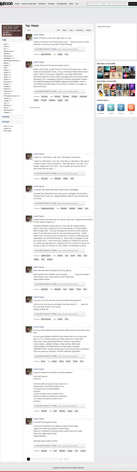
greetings (44, 289)
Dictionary (41, 4)
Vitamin (6, 72)
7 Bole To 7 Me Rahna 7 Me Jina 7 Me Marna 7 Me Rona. (57, 157)
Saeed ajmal (8, 110)
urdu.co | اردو (8, 126)
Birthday (64, 208)
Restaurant (7, 56)
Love (5, 93)
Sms (66, 54)
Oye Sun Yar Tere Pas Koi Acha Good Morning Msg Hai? (57, 300)
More (71, 4)
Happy (60, 54)
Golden (60, 255)
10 (61, 459)
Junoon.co (7, 128)
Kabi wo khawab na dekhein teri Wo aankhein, (53, 372)
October (74, 96)
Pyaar (73, 255)
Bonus (6, 107)
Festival (44, 100)
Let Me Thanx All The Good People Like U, (51, 65)
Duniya (83, 451)
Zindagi (49, 259)
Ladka (6, 70)
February (66, 96)
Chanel (6, 84)
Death (6, 79)
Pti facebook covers (10, 96)
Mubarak (52, 100)
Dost (85, 255)
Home (17, 4)
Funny (68, 361)
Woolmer (7, 105)
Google (6, 100)
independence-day (47, 208)
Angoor (6, 65)
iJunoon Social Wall (29, 4)
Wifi (5, 67)
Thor (5, 103)
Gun (5, 49)
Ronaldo (6, 86)
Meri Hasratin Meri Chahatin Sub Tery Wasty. (52, 270)
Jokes (61, 361)
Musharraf (7, 82)
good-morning (46, 54)
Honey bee (7, 91)
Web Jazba (7, 131)
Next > (66, 459)
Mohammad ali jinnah (11, 60)
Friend (78, 289)
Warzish (6, 89)
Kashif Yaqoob (39, 62)
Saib (5, 44)
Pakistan (72, 208)
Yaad (79, 255)
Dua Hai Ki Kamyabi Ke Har (45, 422)
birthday (44, 411)
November (83, 96)
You (76, 4)
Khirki (6, 46)
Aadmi (6, 77)
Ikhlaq (6, 63)
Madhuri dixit (8, 51)
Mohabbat (7, 58)
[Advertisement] (54, 28)
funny (43, 361)
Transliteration (62, 4)
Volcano (6, 98)
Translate (51, 4)
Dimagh (6, 112)
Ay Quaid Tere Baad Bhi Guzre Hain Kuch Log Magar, (56, 190)
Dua (66, 255)
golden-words (45, 255)
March (36, 100)
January (57, 96)
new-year (44, 96)
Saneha (6, 53)
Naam (6, 75)
